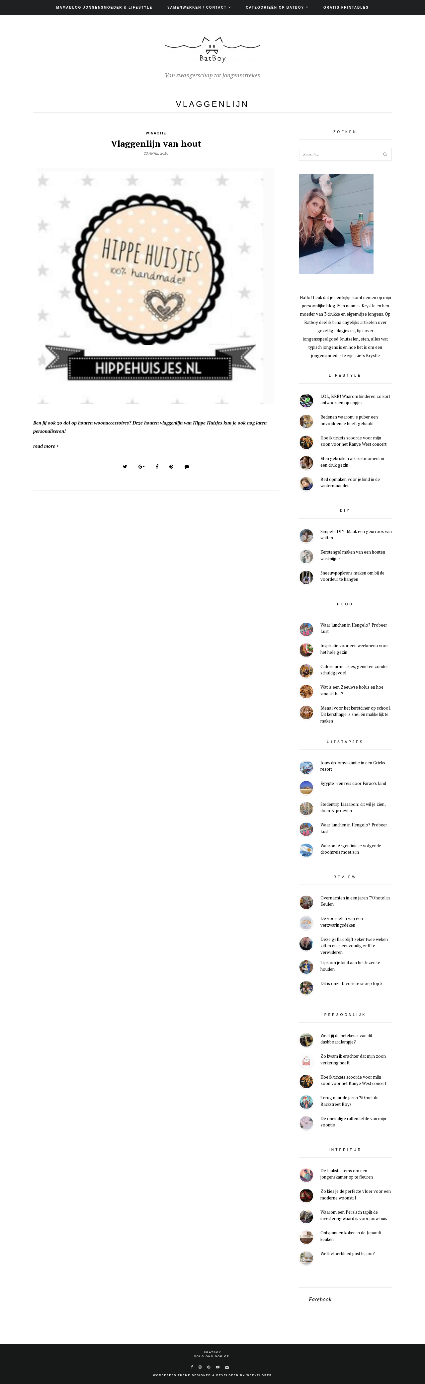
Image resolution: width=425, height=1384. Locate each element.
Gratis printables (346, 7)
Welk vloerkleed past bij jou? (347, 1254)
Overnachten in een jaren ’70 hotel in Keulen (355, 901)
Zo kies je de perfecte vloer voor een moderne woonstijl (355, 1194)
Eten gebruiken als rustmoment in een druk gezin (352, 461)
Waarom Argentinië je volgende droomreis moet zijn (350, 849)
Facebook (320, 1299)
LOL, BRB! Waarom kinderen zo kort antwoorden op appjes (355, 399)
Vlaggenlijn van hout (156, 143)
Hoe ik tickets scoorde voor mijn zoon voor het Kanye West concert (353, 441)
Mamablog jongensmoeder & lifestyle (104, 7)
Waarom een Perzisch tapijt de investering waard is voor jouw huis (353, 1215)
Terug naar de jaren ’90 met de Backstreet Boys (349, 1101)
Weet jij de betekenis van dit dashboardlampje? (346, 1039)
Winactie (156, 133)
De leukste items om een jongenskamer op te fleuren (346, 1174)
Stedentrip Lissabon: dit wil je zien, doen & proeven (352, 807)
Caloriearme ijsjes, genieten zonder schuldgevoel (354, 669)
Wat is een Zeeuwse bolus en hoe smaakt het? (351, 690)
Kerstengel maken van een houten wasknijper (352, 555)
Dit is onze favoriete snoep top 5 (351, 983)
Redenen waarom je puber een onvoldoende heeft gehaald (349, 420)
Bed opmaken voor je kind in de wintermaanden (350, 482)
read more (45, 446)
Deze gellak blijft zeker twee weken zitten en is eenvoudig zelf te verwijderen (354, 945)
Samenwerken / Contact (197, 7)
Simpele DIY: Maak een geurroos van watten (356, 534)
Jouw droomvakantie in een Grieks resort (352, 766)
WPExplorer (259, 1375)
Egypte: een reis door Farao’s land (353, 783)
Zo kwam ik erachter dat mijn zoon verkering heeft (353, 1059)
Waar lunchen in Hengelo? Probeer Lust (353, 628)
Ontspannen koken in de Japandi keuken (350, 1236)
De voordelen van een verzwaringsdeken (341, 921)
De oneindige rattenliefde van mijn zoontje (353, 1121)
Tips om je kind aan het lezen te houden (350, 966)
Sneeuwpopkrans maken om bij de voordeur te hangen (352, 576)
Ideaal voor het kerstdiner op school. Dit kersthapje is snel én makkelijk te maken (355, 714)
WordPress (164, 1375)
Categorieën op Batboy (275, 7)
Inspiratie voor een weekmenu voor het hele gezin (354, 649)
